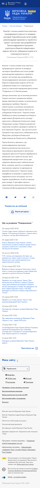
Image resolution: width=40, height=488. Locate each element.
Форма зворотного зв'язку (25, 464)
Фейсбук (10, 375)
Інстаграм (10, 382)
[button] (15, 368)
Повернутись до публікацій (16, 206)
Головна (4, 26)
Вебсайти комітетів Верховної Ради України (16, 411)
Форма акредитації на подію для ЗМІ (14, 395)
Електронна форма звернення (12, 391)
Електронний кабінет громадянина (13, 398)
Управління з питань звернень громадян (15, 387)
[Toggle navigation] (3, 3)
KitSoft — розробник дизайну (17, 477)
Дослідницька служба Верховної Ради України (17, 428)
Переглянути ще (27, 348)
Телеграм (28, 382)
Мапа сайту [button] (9, 360)
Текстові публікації (16, 26)
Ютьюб (27, 379)
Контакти (5, 402)
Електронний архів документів (12, 424)
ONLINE (32, 11)
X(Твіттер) (11, 379)
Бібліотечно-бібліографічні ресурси (14, 421)
